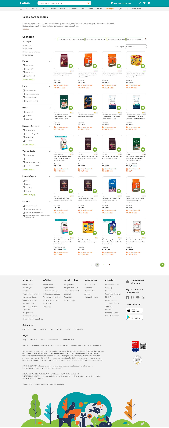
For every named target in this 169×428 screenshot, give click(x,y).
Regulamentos (48, 289)
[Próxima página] (109, 266)
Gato (34, 330)
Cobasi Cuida (68, 298)
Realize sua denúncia (30, 317)
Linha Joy (108, 289)
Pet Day (108, 311)
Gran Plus (108, 307)
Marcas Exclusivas (112, 286)
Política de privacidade (51, 295)
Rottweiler (33, 341)
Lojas (120, 9)
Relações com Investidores (32, 320)
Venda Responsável (29, 301)
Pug (24, 341)
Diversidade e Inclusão (30, 295)
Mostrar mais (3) (28, 170)
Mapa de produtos (57, 385)
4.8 (72, 72)
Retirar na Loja (69, 301)
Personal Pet (89, 292)
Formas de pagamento (52, 298)
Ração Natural (27, 56)
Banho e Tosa (89, 286)
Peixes (67, 330)
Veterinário (88, 289)
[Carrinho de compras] (148, 3)
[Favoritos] (144, 3)
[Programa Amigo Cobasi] (140, 3)
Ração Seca (26, 47)
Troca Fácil (47, 304)
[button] (92, 4)
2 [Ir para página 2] (103, 266)
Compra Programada (72, 292)
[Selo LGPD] (137, 366)
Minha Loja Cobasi (112, 314)
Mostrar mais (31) (28, 80)
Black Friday (109, 298)
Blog (126, 9)
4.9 (96, 72)
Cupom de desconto (113, 295)
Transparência (27, 314)
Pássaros (43, 330)
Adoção (87, 295)
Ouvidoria (46, 307)
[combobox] (68, 4)
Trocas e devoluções (50, 301)
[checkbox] (24, 66)
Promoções (110, 9)
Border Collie (53, 341)
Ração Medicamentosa (31, 53)
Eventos (25, 292)
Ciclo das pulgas (111, 301)
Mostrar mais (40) (29, 145)
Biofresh (108, 292)
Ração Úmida (27, 50)
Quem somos (27, 286)
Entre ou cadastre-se (122, 4)
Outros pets (78, 330)
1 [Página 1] (97, 266)
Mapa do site (27, 385)
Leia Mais (26, 30)
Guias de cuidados (112, 317)
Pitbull (42, 341)
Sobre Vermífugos (112, 304)
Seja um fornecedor (29, 307)
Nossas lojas (26, 289)
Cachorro (28, 37)
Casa (51, 330)
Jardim (59, 330)
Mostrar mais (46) (29, 195)
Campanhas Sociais (29, 298)
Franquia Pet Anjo (91, 298)
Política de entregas (50, 292)
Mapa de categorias (41, 385)
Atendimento (136, 9)
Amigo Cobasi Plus (71, 289)
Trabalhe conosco (28, 304)
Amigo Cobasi (69, 286)
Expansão (26, 311)
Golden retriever (68, 341)
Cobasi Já (67, 295)
